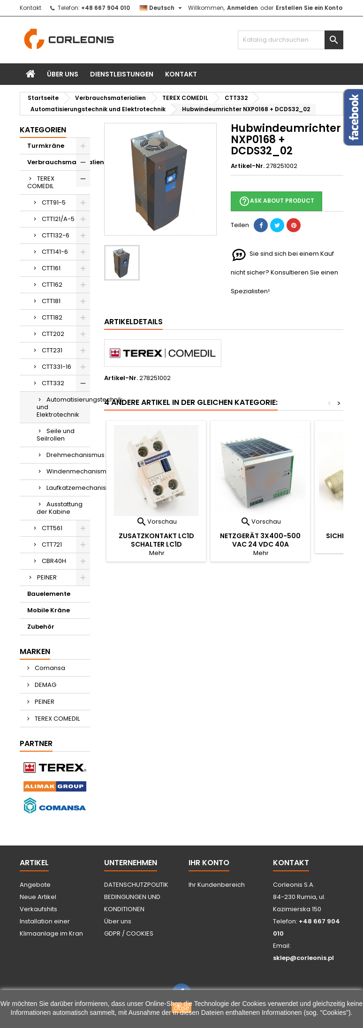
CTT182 (52, 317)
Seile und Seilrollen (56, 434)
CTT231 (52, 350)
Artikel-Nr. (248, 166)
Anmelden (242, 8)
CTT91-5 (54, 202)
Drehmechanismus (68, 454)
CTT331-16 (56, 366)
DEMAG (44, 684)
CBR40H (54, 560)
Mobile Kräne (48, 610)
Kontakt (30, 8)
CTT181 (51, 301)
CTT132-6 (55, 235)
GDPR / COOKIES (128, 933)
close (181, 1008)
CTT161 (51, 268)
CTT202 (53, 333)
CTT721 (52, 544)
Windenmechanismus (68, 471)
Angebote (35, 884)
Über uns (62, 74)
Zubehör (40, 626)
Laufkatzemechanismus (68, 487)
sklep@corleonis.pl (303, 957)
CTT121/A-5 (58, 218)
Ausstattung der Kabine (60, 508)
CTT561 (52, 528)
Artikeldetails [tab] (133, 321)
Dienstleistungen (121, 74)
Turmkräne (45, 145)
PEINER (47, 577)
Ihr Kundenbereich (217, 884)
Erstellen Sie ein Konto (309, 8)
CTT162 (52, 284)
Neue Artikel (38, 896)
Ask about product (276, 201)
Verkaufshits (38, 909)
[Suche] (290, 39)
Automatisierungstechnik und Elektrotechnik (63, 407)
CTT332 (53, 383)
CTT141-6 (55, 251)
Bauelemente (48, 593)
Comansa (49, 667)
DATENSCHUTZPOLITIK (136, 884)
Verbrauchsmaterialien (58, 162)
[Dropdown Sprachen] (162, 8)
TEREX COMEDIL (40, 182)
